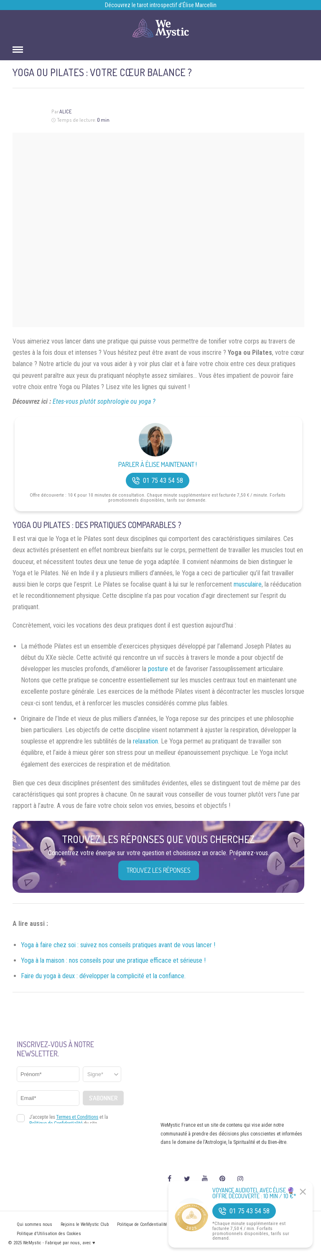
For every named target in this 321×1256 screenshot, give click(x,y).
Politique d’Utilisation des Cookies (49, 1233)
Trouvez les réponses (159, 870)
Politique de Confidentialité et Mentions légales (161, 1224)
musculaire (248, 584)
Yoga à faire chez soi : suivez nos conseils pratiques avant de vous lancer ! (118, 945)
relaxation (145, 741)
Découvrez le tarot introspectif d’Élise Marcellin (161, 5)
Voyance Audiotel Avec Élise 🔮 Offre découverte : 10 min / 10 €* (254, 1193)
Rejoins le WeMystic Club (85, 1224)
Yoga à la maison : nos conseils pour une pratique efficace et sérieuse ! (113, 960)
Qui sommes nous (34, 1224)
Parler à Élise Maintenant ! (157, 465)
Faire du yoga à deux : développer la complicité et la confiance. (103, 976)
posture (158, 669)
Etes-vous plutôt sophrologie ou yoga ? (104, 401)
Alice (65, 111)
